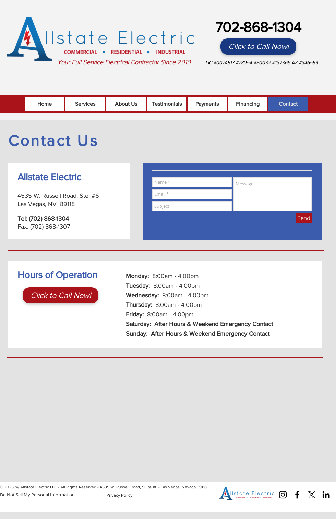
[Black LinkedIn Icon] (326, 494)
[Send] (304, 218)
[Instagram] (283, 494)
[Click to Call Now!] (258, 46)
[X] (312, 494)
